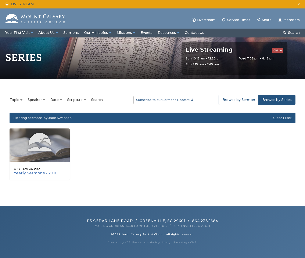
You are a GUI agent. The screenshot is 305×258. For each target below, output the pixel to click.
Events (146, 33)
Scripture (75, 100)
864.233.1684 (205, 221)
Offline (277, 50)
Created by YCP (119, 242)
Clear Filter (282, 118)
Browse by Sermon (238, 100)
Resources (167, 33)
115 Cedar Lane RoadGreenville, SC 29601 (136, 221)
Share (267, 20)
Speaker (35, 100)
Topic (14, 100)
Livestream (206, 20)
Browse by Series (277, 100)
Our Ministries (96, 33)
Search (294, 33)
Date (54, 100)
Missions (124, 33)
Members (291, 20)
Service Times (238, 20)
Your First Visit (17, 33)
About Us (46, 33)
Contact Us (194, 33)
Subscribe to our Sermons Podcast (163, 100)
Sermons (71, 33)
